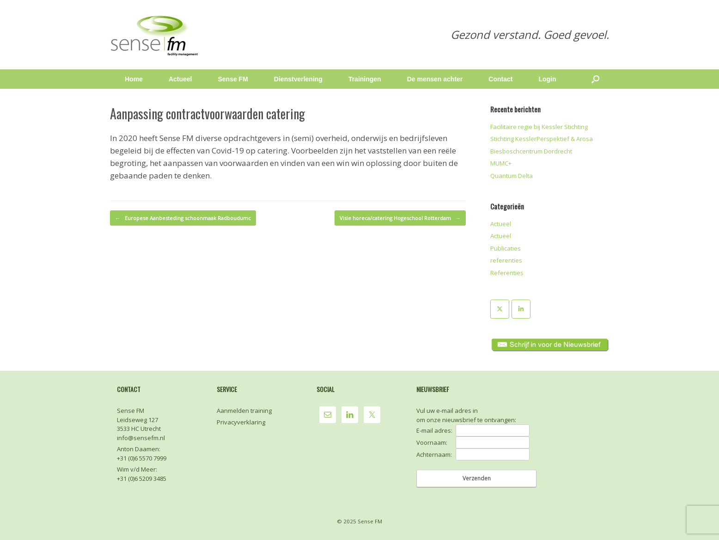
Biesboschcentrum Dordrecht (531, 151)
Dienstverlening (298, 79)
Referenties (507, 273)
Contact (500, 79)
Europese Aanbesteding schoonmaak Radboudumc (183, 218)
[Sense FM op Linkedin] (521, 309)
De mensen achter (435, 79)
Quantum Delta (511, 176)
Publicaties (505, 248)
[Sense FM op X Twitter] (499, 309)
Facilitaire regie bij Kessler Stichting (539, 127)
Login (547, 79)
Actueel (180, 79)
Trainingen (364, 79)
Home (134, 79)
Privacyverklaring (241, 422)
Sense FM (233, 79)
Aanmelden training (244, 410)
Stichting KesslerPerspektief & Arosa (541, 139)
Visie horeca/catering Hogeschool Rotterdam (400, 218)
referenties (506, 260)
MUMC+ (501, 163)
